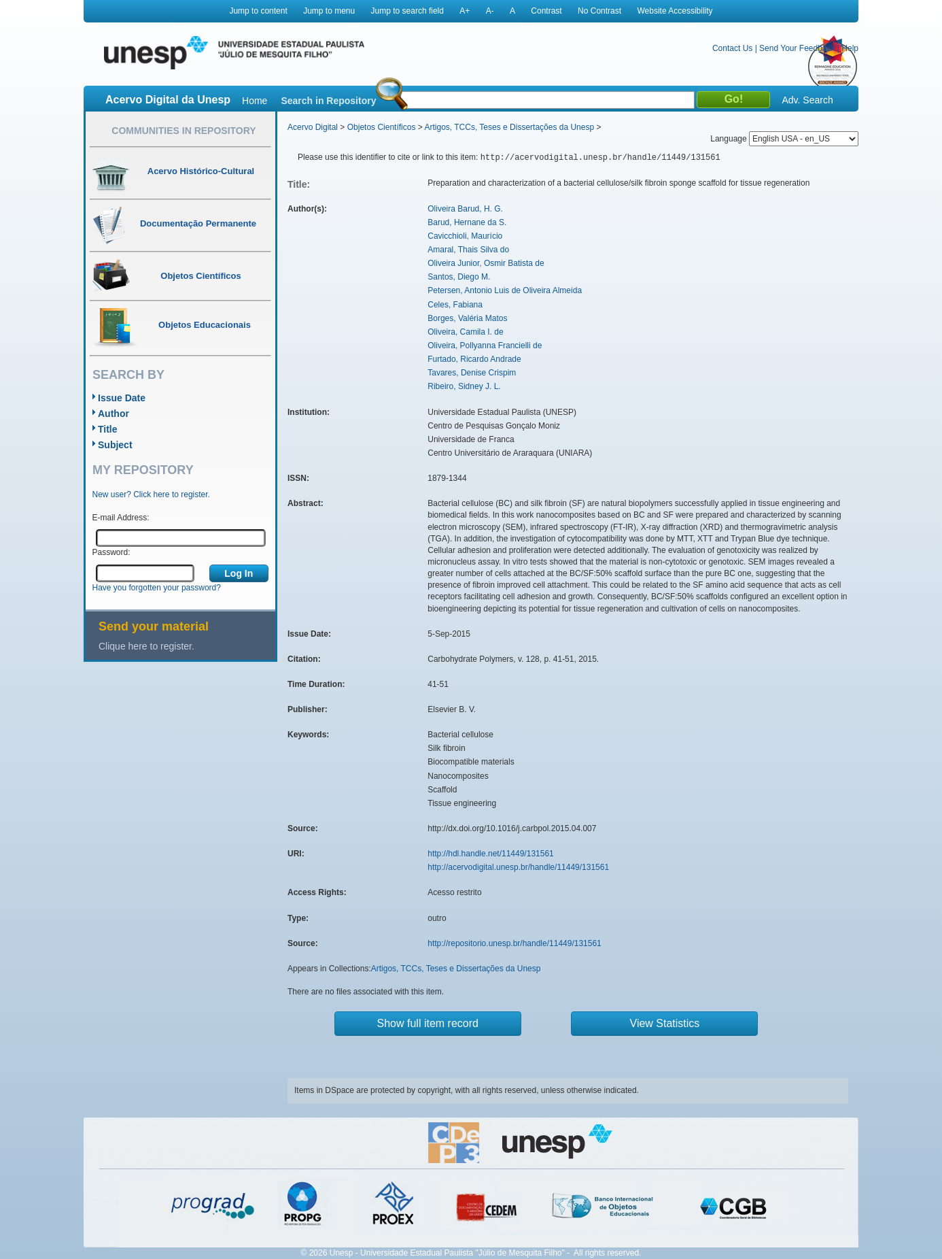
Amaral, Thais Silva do (468, 249)
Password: (111, 552)
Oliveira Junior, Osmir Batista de (486, 263)
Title (108, 429)
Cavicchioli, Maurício (465, 236)
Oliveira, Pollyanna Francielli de (485, 345)
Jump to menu (329, 11)
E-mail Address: (121, 517)
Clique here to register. (146, 646)
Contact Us (732, 48)
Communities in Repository (183, 130)
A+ (464, 11)
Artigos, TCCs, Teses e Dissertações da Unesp (509, 127)
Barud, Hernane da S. (467, 222)
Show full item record (427, 1023)
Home (254, 100)
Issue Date (121, 397)
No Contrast (599, 11)
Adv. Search (807, 100)
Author (113, 413)
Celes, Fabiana (455, 304)
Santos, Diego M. (459, 277)
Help (849, 48)
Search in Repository (328, 100)
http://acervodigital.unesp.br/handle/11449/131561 (518, 867)
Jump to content (258, 11)
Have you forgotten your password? (156, 587)
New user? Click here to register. (151, 494)
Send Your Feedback (797, 48)
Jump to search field (407, 11)
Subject (115, 444)
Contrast (546, 11)
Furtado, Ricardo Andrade (474, 359)
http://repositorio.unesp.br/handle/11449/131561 (514, 943)
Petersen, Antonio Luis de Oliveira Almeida (505, 290)
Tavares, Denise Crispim (472, 372)
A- (490, 11)
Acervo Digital (312, 127)
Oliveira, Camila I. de (465, 332)
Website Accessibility (674, 11)
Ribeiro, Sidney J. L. (464, 386)
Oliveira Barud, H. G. (465, 209)
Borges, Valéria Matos (467, 318)
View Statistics (665, 1023)
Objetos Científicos (381, 127)
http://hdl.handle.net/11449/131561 (491, 853)
